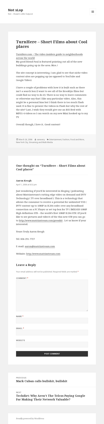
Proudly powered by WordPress (30, 418)
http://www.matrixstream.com (43, 253)
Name (20, 316)
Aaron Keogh (23, 180)
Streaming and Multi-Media (41, 142)
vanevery (41, 139)
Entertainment (55, 139)
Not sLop (15, 10)
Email (20, 328)
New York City (22, 142)
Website (20, 340)
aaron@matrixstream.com (40, 246)
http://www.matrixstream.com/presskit (41, 220)
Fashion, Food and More (73, 139)
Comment (22, 278)
